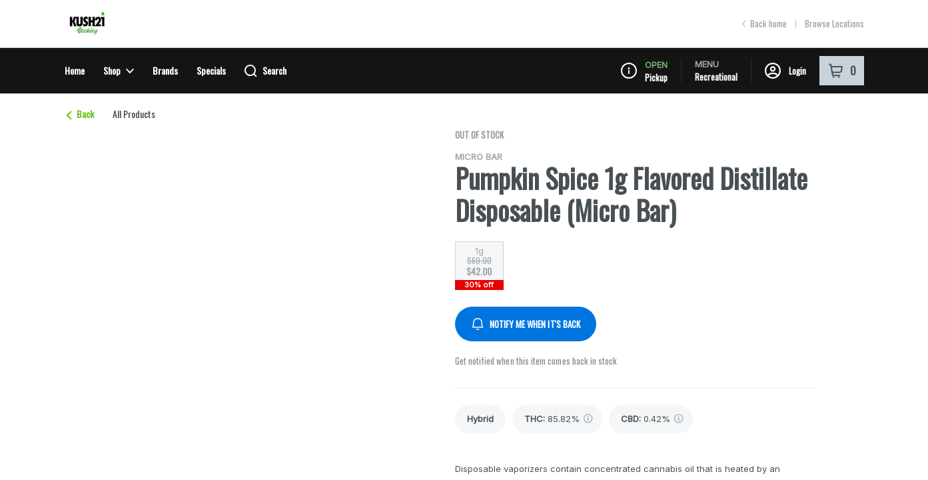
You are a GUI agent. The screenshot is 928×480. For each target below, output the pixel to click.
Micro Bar (478, 156)
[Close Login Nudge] (846, 121)
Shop (118, 70)
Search (265, 70)
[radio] (479, 262)
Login (785, 71)
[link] (480, 419)
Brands (165, 70)
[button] (742, 121)
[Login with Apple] (818, 121)
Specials (211, 70)
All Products (134, 114)
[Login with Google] (792, 121)
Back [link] (80, 114)
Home (75, 70)
